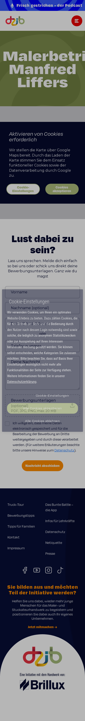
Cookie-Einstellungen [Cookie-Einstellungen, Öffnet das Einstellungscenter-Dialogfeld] (52, 395)
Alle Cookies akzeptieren (42, 408)
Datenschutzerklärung (21, 382)
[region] (42, 360)
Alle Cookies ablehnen (42, 421)
